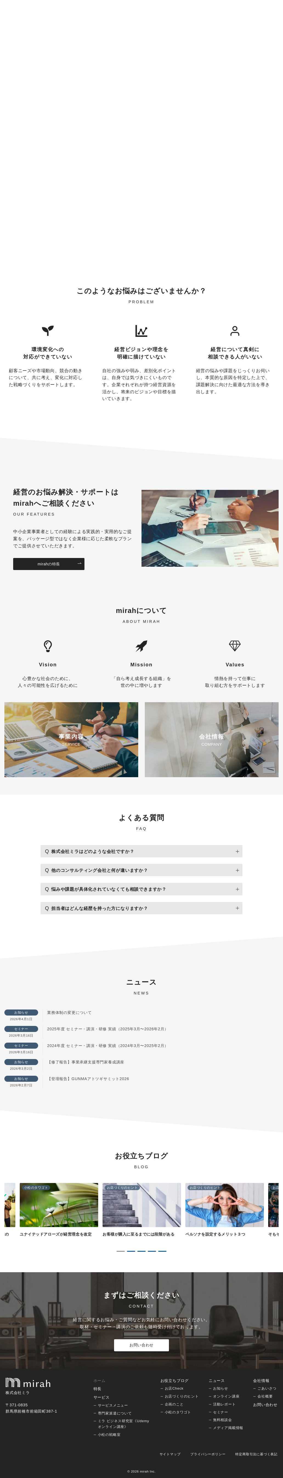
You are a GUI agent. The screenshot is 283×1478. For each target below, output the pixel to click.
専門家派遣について (115, 1413)
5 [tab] (162, 1251)
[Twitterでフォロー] (260, 4)
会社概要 (265, 1396)
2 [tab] (131, 1251)
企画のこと (174, 1404)
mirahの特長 (60, 564)
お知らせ (220, 1388)
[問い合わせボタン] (257, 21)
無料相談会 (222, 1420)
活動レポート (224, 1404)
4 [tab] (152, 1251)
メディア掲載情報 (228, 1428)
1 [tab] (121, 1251)
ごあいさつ (266, 1388)
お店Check (174, 1388)
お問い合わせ (141, 1345)
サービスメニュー (113, 1405)
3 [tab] (141, 1251)
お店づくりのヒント (182, 1396)
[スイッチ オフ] (233, 20)
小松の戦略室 (109, 1435)
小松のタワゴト (178, 1412)
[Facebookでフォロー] (267, 4)
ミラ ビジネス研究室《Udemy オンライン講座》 (123, 1424)
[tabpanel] (142, 1213)
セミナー (220, 1412)
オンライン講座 (226, 1396)
